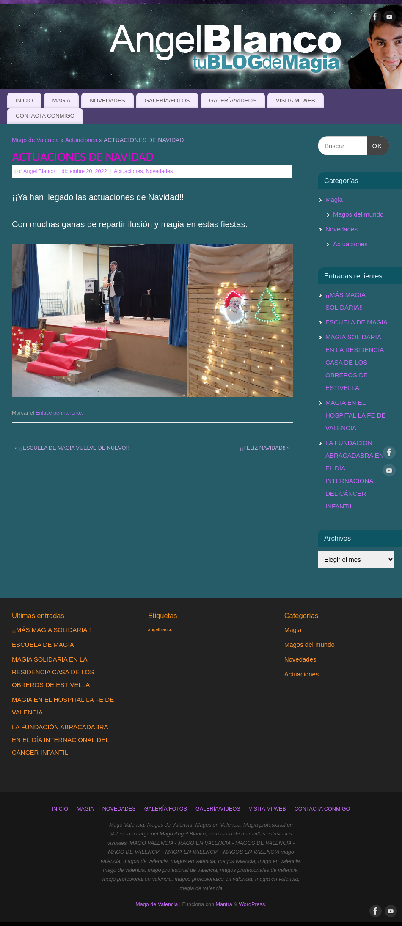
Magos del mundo (358, 214)
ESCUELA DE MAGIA (356, 322)
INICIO (24, 100)
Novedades (159, 171)
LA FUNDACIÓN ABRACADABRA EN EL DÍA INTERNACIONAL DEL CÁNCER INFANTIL (60, 739)
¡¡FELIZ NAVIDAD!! (265, 448)
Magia (334, 199)
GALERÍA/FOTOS (167, 100)
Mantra (224, 904)
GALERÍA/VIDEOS (232, 100)
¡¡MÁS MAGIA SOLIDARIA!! (51, 629)
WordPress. (253, 904)
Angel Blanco (39, 171)
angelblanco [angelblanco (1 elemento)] (160, 629)
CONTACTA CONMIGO (45, 116)
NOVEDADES (107, 100)
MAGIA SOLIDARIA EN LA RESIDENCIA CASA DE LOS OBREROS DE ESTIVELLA (354, 362)
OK (375, 144)
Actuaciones (81, 140)
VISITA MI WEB (295, 100)
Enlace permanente (59, 413)
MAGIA (61, 100)
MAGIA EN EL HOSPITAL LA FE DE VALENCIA (355, 415)
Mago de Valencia (35, 140)
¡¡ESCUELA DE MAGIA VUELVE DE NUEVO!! (72, 448)
